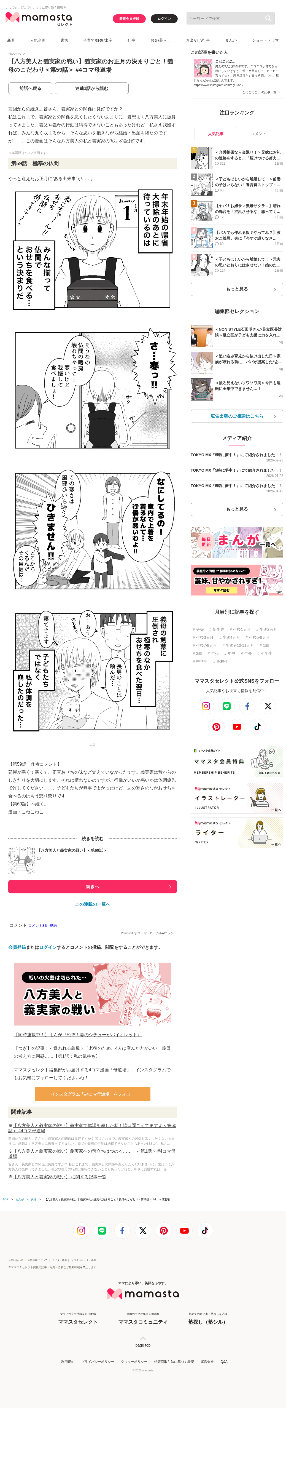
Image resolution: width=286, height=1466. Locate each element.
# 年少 (213, 653)
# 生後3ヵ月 (203, 637)
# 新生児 (216, 629)
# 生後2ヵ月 (266, 629)
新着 (11, 40)
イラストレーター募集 (83, 1260)
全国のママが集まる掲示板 (143, 1318)
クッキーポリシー (134, 1362)
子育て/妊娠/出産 (97, 40)
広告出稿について (37, 1260)
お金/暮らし (160, 40)
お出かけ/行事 (198, 40)
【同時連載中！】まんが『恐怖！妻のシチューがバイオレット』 (78, 1034)
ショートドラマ (265, 40)
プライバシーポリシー (97, 1362)
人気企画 (37, 40)
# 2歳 (197, 653)
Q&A (223, 1362)
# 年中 (229, 653)
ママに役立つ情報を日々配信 (78, 1318)
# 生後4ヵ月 (229, 637)
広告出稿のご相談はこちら (237, 416)
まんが (231, 40)
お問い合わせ (15, 1260)
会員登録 (17, 947)
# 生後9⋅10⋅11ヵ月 (238, 645)
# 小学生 (264, 653)
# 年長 (246, 653)
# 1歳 (264, 645)
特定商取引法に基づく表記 (174, 1362)
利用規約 (67, 1362)
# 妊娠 (198, 629)
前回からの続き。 (26, 108)
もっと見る (237, 289)
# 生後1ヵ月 (240, 629)
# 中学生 (200, 661)
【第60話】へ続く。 (28, 804)
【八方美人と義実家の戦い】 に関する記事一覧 (59, 1176)
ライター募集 (59, 1260)
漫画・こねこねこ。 (28, 812)
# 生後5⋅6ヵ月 (258, 637)
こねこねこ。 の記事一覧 (261, 92)
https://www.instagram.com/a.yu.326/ (218, 85)
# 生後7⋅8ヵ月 (205, 645)
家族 (64, 40)
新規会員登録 (129, 19)
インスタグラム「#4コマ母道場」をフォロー (92, 1094)
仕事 (131, 40)
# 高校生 (220, 661)
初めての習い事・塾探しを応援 (208, 1318)
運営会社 (207, 1362)
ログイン (164, 19)
